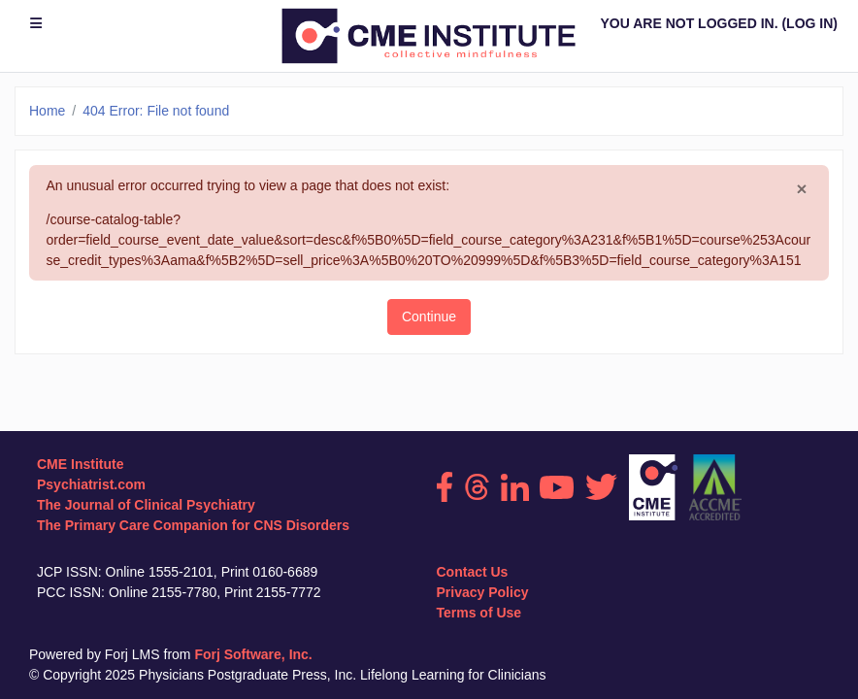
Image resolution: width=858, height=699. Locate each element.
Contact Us (473, 572)
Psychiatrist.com (91, 484)
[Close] (802, 190)
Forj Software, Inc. (253, 654)
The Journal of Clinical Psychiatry (146, 505)
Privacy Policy (483, 592)
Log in (809, 23)
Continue (429, 316)
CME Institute (80, 464)
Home (47, 110)
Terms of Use (479, 612)
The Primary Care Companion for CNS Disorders (193, 525)
